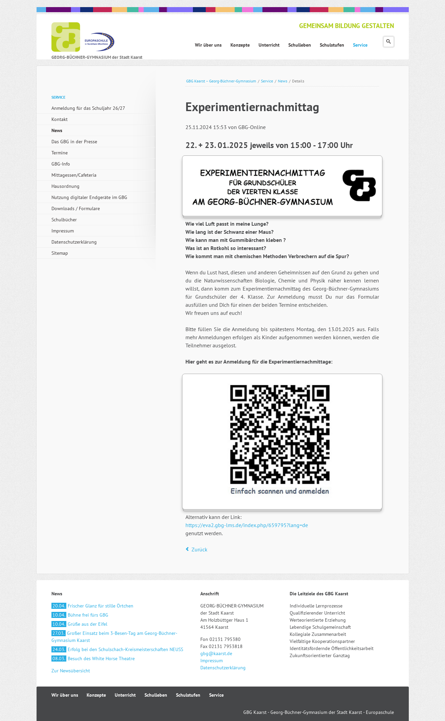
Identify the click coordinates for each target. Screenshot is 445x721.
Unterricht (125, 695)
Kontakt (59, 119)
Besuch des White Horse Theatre (93, 658)
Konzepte (96, 695)
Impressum (62, 231)
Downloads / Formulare (75, 208)
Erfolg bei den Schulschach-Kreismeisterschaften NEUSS (117, 649)
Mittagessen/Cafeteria (73, 175)
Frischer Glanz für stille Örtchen (92, 606)
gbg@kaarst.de (216, 653)
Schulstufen (188, 695)
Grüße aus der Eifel (79, 624)
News (282, 80)
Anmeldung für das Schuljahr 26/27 (88, 108)
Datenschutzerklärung (74, 242)
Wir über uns (64, 695)
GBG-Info (60, 164)
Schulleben (155, 695)
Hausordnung (65, 186)
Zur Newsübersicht (70, 671)
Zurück (199, 549)
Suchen (389, 42)
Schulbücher (64, 220)
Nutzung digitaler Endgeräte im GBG (89, 197)
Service (267, 80)
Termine (59, 153)
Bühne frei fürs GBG (79, 615)
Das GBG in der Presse (74, 142)
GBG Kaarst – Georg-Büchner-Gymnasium (221, 80)
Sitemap (59, 253)
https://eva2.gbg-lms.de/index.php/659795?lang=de (246, 525)
